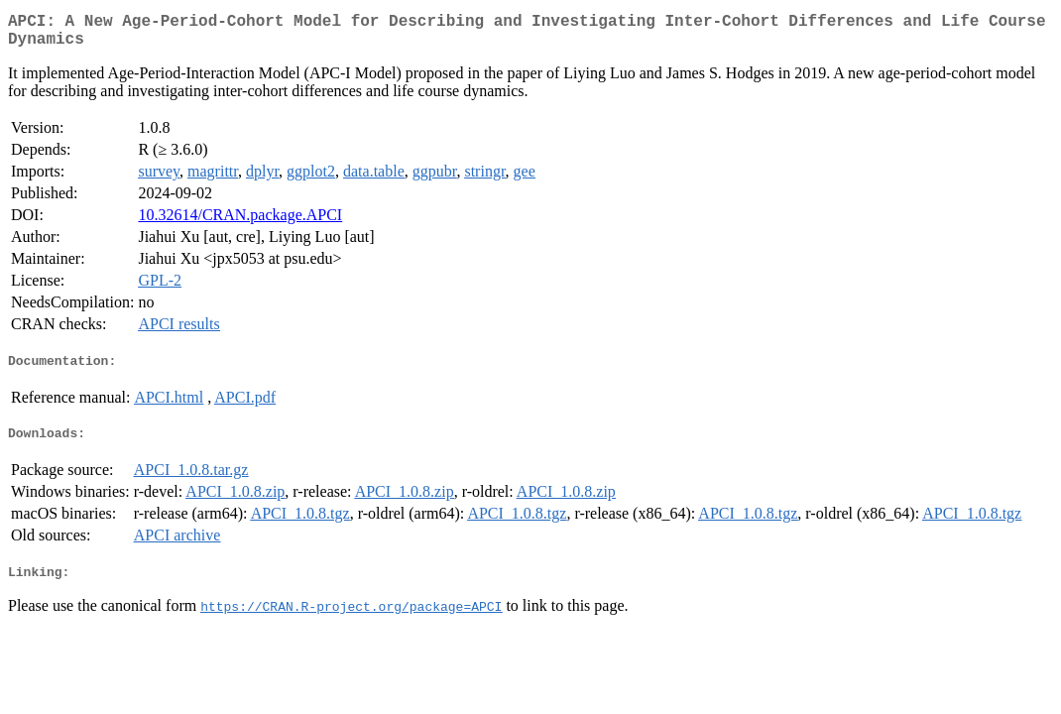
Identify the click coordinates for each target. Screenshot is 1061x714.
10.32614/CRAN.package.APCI (240, 222)
